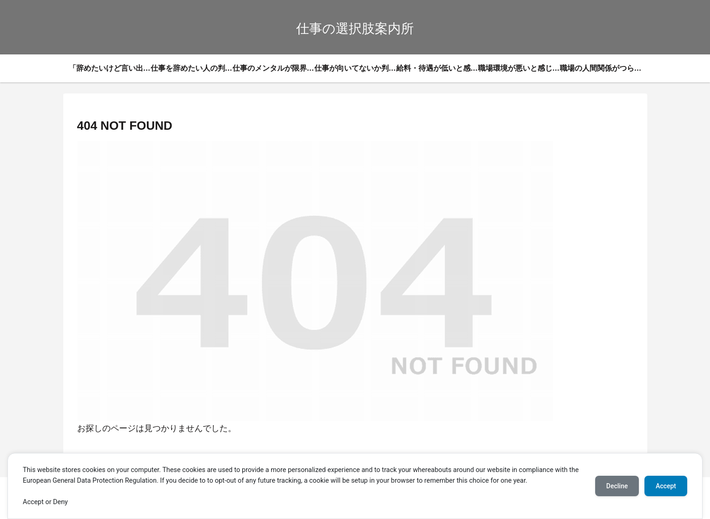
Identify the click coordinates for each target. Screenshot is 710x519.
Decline (617, 486)
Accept (666, 486)
